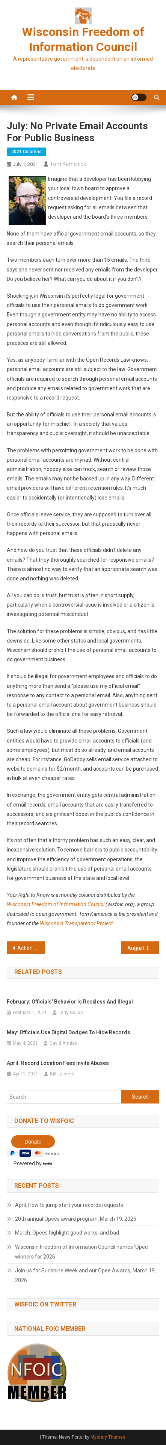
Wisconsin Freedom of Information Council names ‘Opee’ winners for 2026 (82, 1252)
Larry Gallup (71, 1012)
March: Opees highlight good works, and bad (67, 1233)
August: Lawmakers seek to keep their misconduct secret (143, 948)
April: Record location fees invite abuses (58, 1063)
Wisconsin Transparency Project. (77, 923)
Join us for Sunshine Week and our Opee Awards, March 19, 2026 (85, 1275)
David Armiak (63, 1043)
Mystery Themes (108, 1437)
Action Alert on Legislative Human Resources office (31, 948)
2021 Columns (26, 151)
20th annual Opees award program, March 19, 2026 (75, 1219)
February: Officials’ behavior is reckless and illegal (70, 1002)
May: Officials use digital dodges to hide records (68, 1032)
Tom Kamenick (68, 164)
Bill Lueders (62, 1074)
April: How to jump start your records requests (69, 1205)
